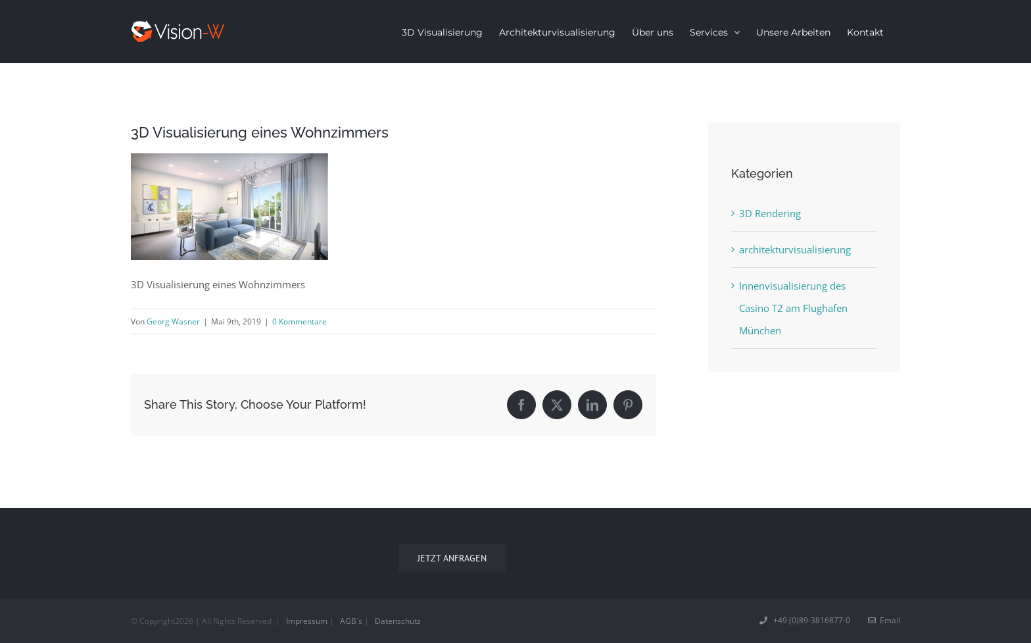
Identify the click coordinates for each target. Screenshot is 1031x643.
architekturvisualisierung (795, 249)
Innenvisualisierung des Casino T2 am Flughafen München (793, 308)
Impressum (306, 621)
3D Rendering (770, 213)
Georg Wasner (173, 321)
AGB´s (351, 621)
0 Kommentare (299, 321)
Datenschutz (398, 621)
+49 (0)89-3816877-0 (805, 620)
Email (884, 620)
